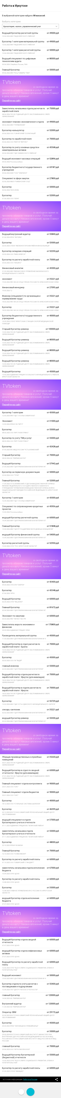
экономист (7, 279)
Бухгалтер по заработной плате (17, 139)
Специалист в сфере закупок (15, 178)
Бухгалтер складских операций (16, 251)
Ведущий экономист (11, 975)
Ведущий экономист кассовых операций (21, 159)
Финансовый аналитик (12, 268)
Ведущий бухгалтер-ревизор (15, 339)
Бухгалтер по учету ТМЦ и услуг (17, 438)
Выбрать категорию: (11, 21)
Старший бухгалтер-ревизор (15, 329)
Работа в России (30, 1079)
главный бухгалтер (11, 995)
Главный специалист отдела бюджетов (20, 792)
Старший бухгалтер (11, 455)
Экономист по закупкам (13, 616)
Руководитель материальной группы (19, 635)
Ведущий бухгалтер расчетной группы (20, 33)
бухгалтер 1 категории (12, 412)
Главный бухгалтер (11, 70)
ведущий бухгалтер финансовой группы (21, 534)
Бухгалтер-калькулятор (13, 130)
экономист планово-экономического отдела (23, 122)
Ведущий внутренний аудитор (16, 234)
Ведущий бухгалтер (11, 371)
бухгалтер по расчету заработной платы (21, 879)
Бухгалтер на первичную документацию (21, 472)
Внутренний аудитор (12, 1004)
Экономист (7, 421)
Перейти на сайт (11, 100)
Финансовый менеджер (13, 287)
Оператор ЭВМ (9, 1012)
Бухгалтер (7, 187)
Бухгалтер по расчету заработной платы (21, 260)
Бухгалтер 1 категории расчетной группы (21, 50)
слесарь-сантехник (11, 709)
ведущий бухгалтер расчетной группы (20, 517)
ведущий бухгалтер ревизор (15, 718)
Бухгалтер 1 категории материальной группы (23, 41)
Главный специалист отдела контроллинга (22, 783)
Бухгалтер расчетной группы (15, 543)
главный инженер (10, 666)
